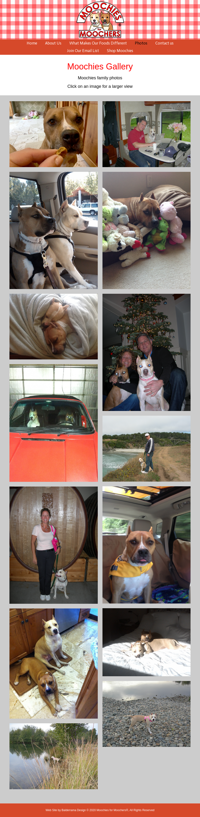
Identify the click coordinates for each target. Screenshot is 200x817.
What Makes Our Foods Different (98, 43)
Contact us (164, 43)
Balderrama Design (74, 810)
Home (32, 43)
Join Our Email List (83, 50)
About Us (53, 43)
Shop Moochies (120, 50)
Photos (141, 43)
